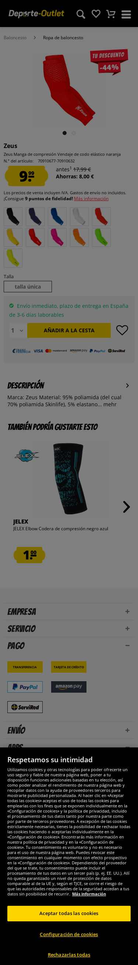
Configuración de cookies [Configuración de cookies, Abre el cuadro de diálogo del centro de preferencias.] (69, 944)
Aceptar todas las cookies (68, 923)
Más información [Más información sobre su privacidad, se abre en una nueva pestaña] (89, 904)
